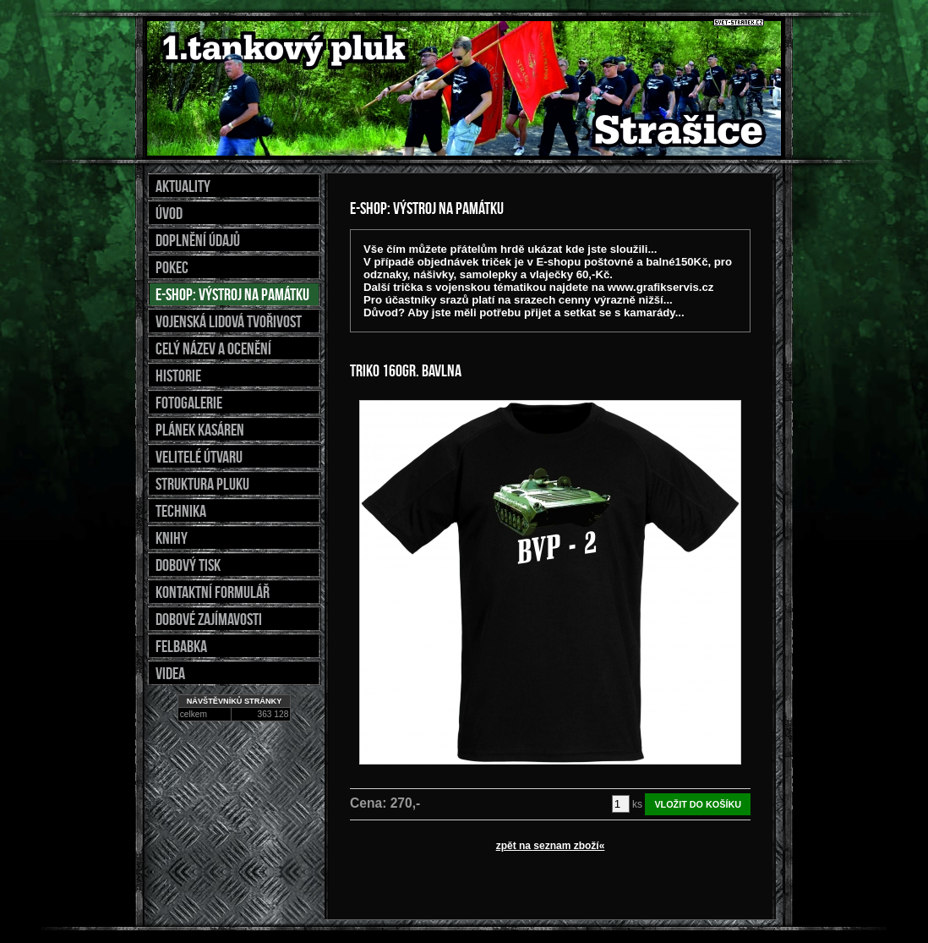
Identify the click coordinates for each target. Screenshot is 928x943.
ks (637, 804)
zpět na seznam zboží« (550, 846)
